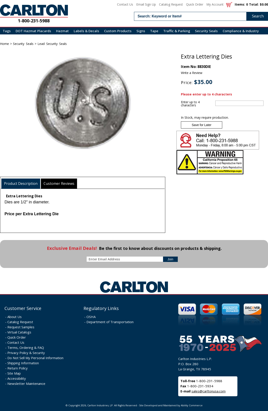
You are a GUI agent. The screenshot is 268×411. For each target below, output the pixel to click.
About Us (14, 316)
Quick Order (194, 4)
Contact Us (125, 4)
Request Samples (20, 327)
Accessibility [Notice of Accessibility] (16, 378)
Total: (254, 4)
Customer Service (22, 308)
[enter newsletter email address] (126, 259)
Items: (240, 4)
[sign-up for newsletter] (170, 259)
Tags (7, 31)
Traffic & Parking (176, 31)
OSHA (91, 316)
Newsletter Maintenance (26, 383)
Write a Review (191, 73)
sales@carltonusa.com (208, 391)
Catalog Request (171, 4)
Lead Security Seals (52, 44)
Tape (154, 31)
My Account (215, 4)
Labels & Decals (86, 31)
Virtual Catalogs (19, 332)
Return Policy (17, 368)
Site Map (14, 373)
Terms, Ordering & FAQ (25, 347)
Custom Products (118, 31)
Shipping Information (23, 363)
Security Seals (206, 31)
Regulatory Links (101, 308)
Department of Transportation (110, 322)
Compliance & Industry (241, 31)
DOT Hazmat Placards (33, 31)
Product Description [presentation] (21, 183)
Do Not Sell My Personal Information (35, 358)
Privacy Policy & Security (26, 352)
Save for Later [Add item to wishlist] (201, 125)
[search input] (201, 16)
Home (4, 44)
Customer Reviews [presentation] (59, 183)
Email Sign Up (146, 4)
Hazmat (62, 31)
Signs (140, 31)
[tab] (20, 183)
